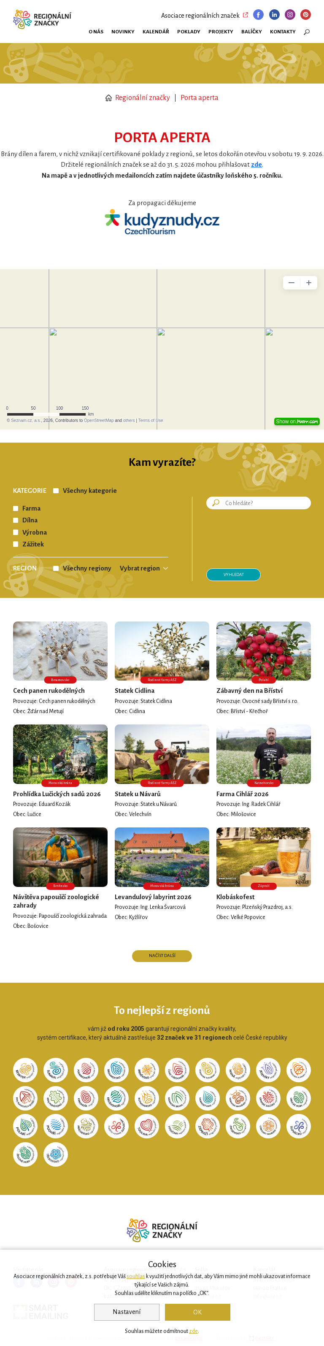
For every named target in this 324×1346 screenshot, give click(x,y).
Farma (31, 508)
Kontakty (283, 32)
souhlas (136, 1276)
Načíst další (162, 955)
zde (193, 1331)
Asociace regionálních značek (200, 15)
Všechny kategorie (90, 490)
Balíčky (251, 32)
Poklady (188, 32)
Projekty (220, 32)
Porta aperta (200, 98)
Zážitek (33, 544)
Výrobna (34, 532)
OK (197, 1312)
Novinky (123, 32)
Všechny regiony (87, 568)
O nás (96, 32)
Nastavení (126, 1311)
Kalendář (156, 32)
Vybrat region (140, 568)
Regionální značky (137, 98)
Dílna (30, 520)
